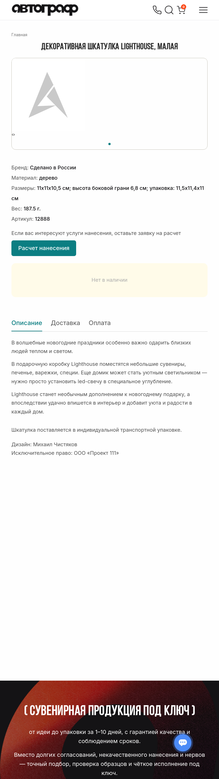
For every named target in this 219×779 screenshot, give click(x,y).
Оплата (100, 322)
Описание (26, 322)
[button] (109, 143)
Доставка (65, 322)
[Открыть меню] (203, 10)
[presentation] (12, 135)
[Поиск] (169, 10)
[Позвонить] (157, 10)
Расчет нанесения (43, 248)
